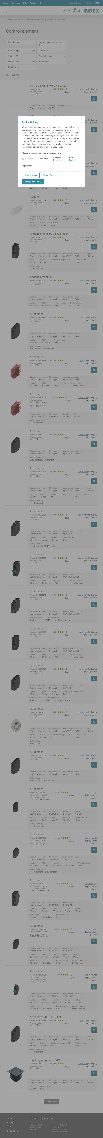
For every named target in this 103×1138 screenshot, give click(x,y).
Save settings (31, 175)
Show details (74, 158)
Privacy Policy (49, 175)
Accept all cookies (33, 182)
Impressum (27, 166)
